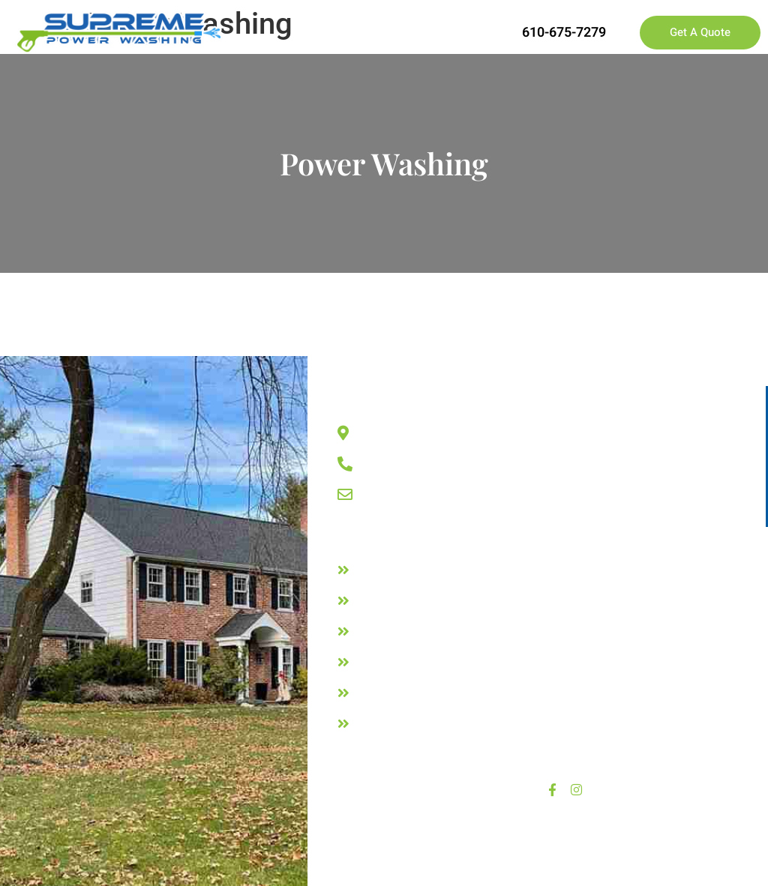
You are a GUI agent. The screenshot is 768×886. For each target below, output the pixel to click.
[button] (460, 32)
